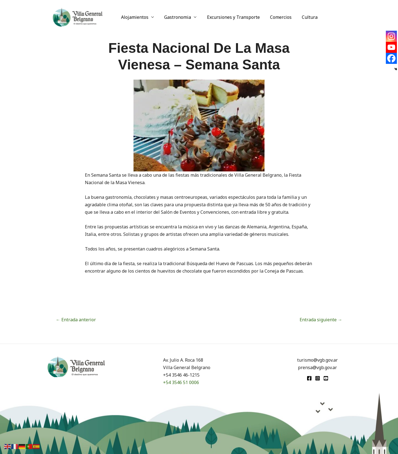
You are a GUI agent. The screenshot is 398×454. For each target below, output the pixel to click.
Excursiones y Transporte (229, 17)
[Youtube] (391, 47)
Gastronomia (175, 17)
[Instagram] (391, 36)
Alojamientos (134, 17)
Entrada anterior (76, 320)
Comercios (276, 17)
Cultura (303, 17)
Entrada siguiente (321, 320)
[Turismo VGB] (77, 17)
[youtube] (325, 378)
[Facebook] (391, 58)
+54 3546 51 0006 (181, 382)
